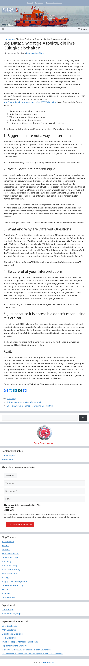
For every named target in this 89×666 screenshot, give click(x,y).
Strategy (6, 577)
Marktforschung (9, 565)
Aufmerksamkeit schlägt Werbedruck (24, 402)
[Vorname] (44, 483)
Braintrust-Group (48, 662)
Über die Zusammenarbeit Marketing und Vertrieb (30, 405)
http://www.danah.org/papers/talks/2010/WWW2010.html (31, 102)
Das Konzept (7, 609)
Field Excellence (9, 637)
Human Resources (10, 553)
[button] (3, 29)
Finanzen (6, 549)
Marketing (11, 398)
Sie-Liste (9, 510)
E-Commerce (8, 541)
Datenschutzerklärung (54, 3)
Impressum (39, 3)
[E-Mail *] (44, 499)
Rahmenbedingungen (12, 613)
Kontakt (30, 3)
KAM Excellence (9, 629)
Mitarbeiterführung (11, 569)
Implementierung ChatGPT (14, 645)
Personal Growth (9, 573)
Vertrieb (5, 589)
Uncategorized (8, 597)
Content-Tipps (8, 455)
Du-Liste (9, 507)
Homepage (9, 39)
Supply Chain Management (14, 581)
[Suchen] (83, 418)
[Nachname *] (44, 491)
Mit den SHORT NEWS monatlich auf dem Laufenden (26, 649)
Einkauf (5, 545)
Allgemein (6, 593)
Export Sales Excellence (12, 633)
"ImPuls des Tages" (11, 557)
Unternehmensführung (13, 585)
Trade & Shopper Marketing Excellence (20, 641)
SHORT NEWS (8, 459)
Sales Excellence (9, 625)
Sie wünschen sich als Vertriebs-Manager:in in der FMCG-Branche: (32, 653)
